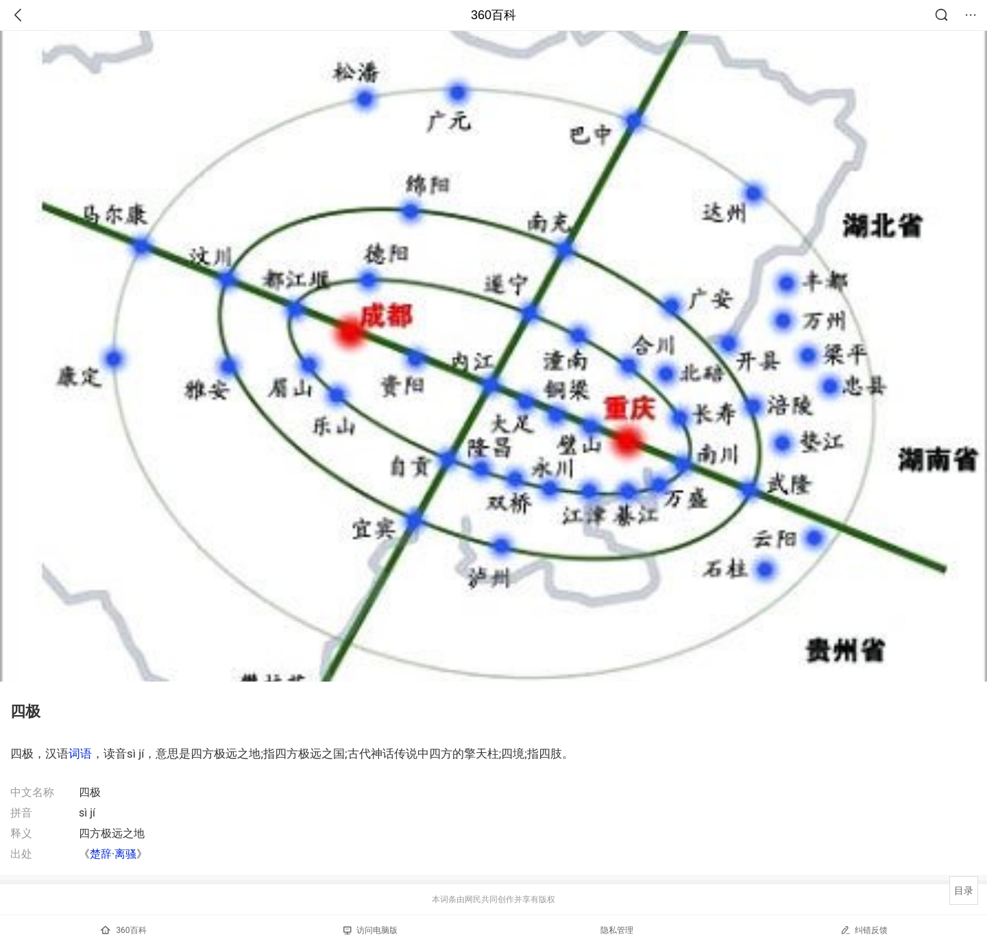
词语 (80, 753)
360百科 (493, 15)
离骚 (125, 853)
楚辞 (101, 853)
